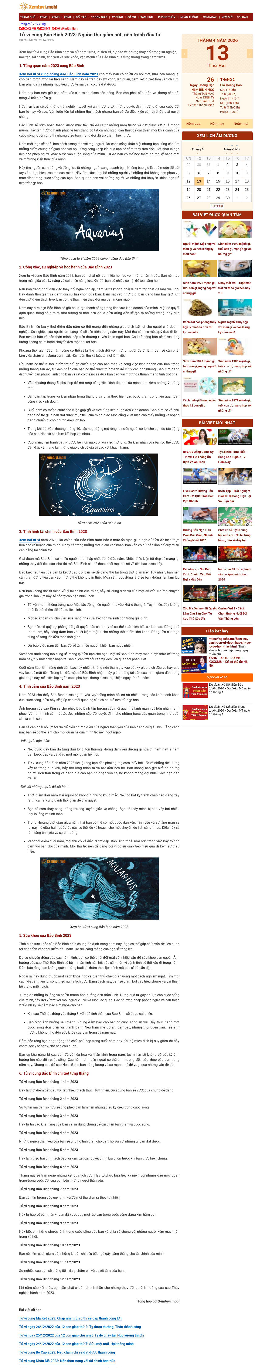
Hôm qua (193, 123)
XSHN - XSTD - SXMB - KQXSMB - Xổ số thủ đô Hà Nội (228, 662)
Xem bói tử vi (29, 540)
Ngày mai (241, 123)
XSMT (46, 28)
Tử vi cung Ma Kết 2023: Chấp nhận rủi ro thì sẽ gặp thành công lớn (70, 1318)
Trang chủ (26, 24)
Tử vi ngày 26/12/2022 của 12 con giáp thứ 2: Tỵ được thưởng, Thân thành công (80, 1327)
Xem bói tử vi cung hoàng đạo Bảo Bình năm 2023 (58, 74)
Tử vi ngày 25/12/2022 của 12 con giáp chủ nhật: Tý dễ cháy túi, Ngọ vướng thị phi (81, 1335)
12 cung (40, 24)
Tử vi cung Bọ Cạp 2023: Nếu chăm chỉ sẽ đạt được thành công (67, 1352)
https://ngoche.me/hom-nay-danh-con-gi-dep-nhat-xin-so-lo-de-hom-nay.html (230, 642)
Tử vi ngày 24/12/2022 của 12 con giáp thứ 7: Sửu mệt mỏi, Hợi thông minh (76, 1344)
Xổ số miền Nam (67, 28)
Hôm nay (217, 123)
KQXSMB (30, 28)
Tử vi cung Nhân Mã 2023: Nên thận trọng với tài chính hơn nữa (67, 1361)
